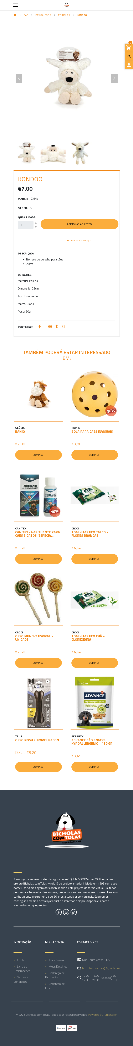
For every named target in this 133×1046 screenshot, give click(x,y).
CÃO (26, 15)
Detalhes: (25, 274)
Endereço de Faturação (55, 975)
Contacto (23, 960)
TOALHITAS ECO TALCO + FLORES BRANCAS (89, 534)
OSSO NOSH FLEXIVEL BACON (37, 740)
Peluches (64, 15)
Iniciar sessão (57, 960)
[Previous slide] (19, 78)
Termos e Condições (21, 979)
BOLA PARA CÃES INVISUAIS (92, 431)
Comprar (38, 455)
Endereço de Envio (55, 985)
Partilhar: (26, 327)
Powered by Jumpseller (102, 1014)
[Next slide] (114, 78)
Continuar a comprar (79, 240)
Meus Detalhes (58, 966)
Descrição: (26, 253)
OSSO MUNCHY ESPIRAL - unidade (34, 638)
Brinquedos (43, 15)
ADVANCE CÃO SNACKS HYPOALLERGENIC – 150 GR (91, 742)
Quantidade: (27, 217)
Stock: (23, 208)
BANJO (20, 431)
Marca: (23, 198)
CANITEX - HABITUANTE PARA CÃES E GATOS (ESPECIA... (37, 534)
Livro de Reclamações (22, 968)
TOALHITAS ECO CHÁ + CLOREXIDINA (88, 638)
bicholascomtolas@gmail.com (101, 968)
